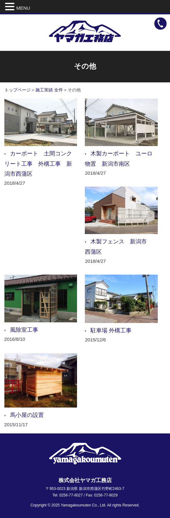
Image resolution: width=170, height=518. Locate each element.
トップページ (17, 90)
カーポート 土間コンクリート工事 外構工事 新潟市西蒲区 (38, 163)
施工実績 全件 (49, 90)
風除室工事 (24, 330)
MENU (23, 8)
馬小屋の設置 (27, 415)
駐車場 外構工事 (110, 330)
